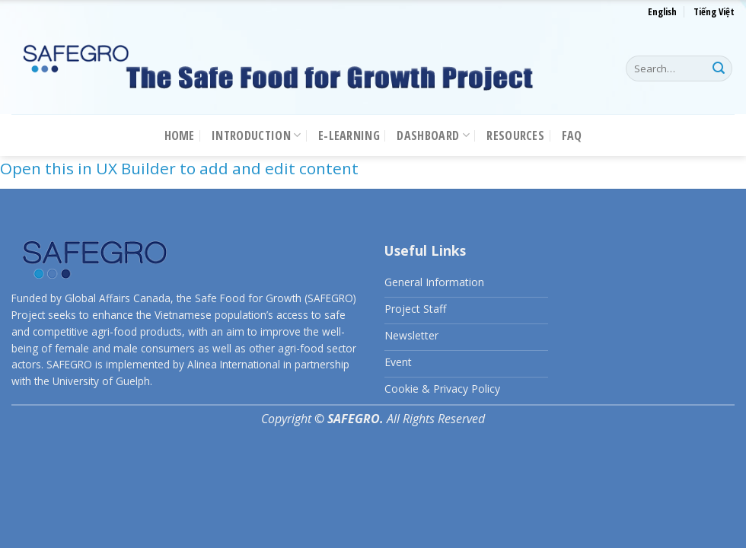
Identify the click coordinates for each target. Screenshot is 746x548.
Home (179, 135)
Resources (515, 135)
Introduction (256, 135)
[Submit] (719, 68)
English (662, 11)
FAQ (572, 135)
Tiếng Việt (714, 11)
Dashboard (433, 135)
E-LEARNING (349, 135)
